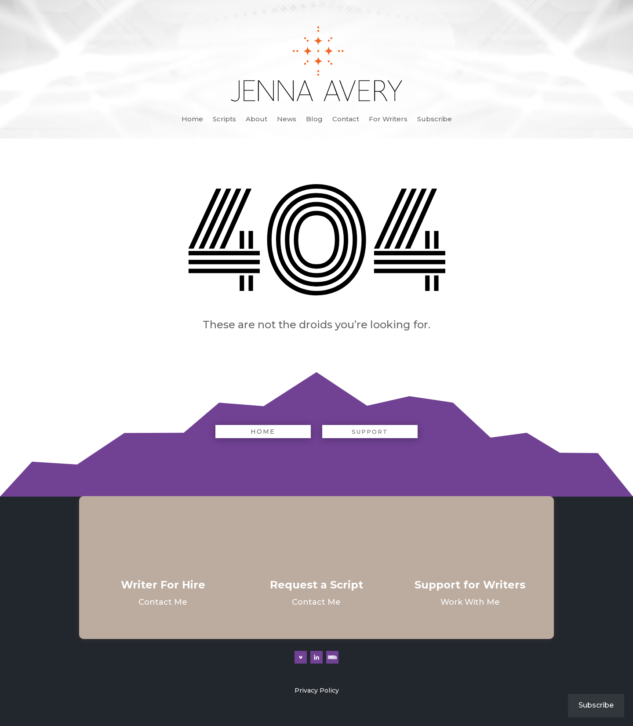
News (286, 119)
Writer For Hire (163, 584)
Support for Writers (470, 584)
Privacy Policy (317, 690)
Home (192, 119)
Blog (314, 119)
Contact (345, 119)
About (256, 119)
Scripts (224, 119)
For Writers (388, 119)
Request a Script (316, 584)
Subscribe (434, 119)
